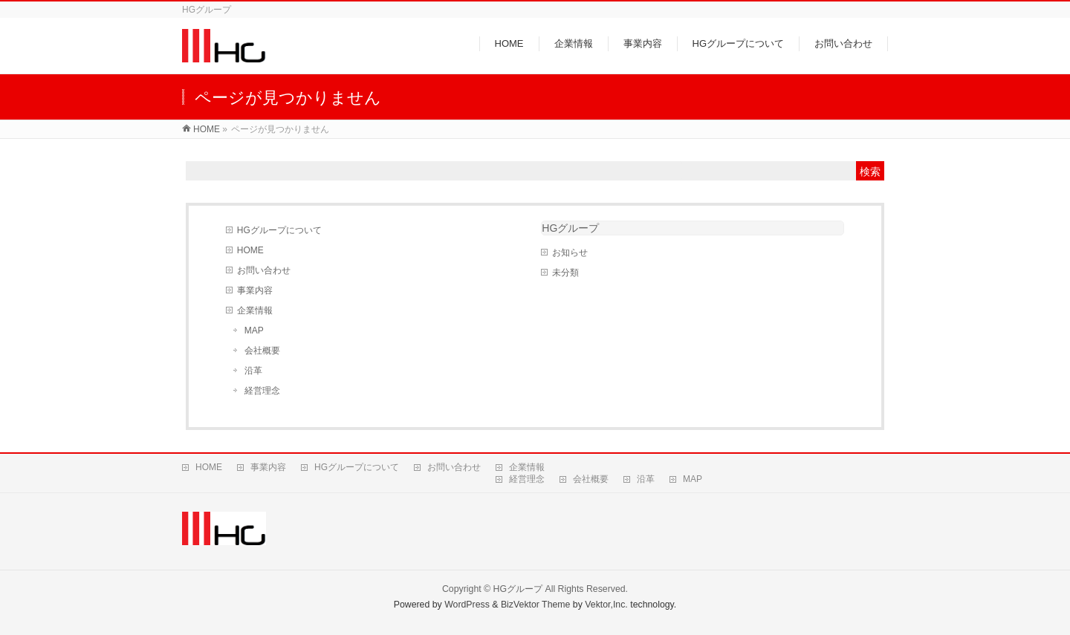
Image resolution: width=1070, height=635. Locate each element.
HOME (250, 250)
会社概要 (262, 350)
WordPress (467, 604)
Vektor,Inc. (606, 604)
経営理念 (262, 390)
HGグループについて (279, 230)
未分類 (565, 272)
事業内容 (255, 290)
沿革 (253, 370)
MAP (254, 330)
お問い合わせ (264, 270)
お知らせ (570, 252)
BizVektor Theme (536, 604)
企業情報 (255, 310)
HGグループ (570, 228)
